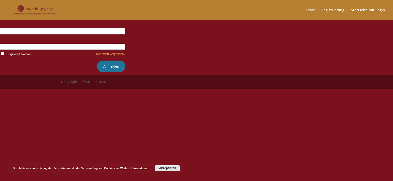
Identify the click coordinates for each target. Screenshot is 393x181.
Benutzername (11, 31)
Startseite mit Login (368, 10)
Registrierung (332, 10)
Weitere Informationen (134, 168)
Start (310, 10)
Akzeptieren (167, 168)
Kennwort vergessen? (110, 54)
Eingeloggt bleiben (15, 54)
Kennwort (7, 46)
